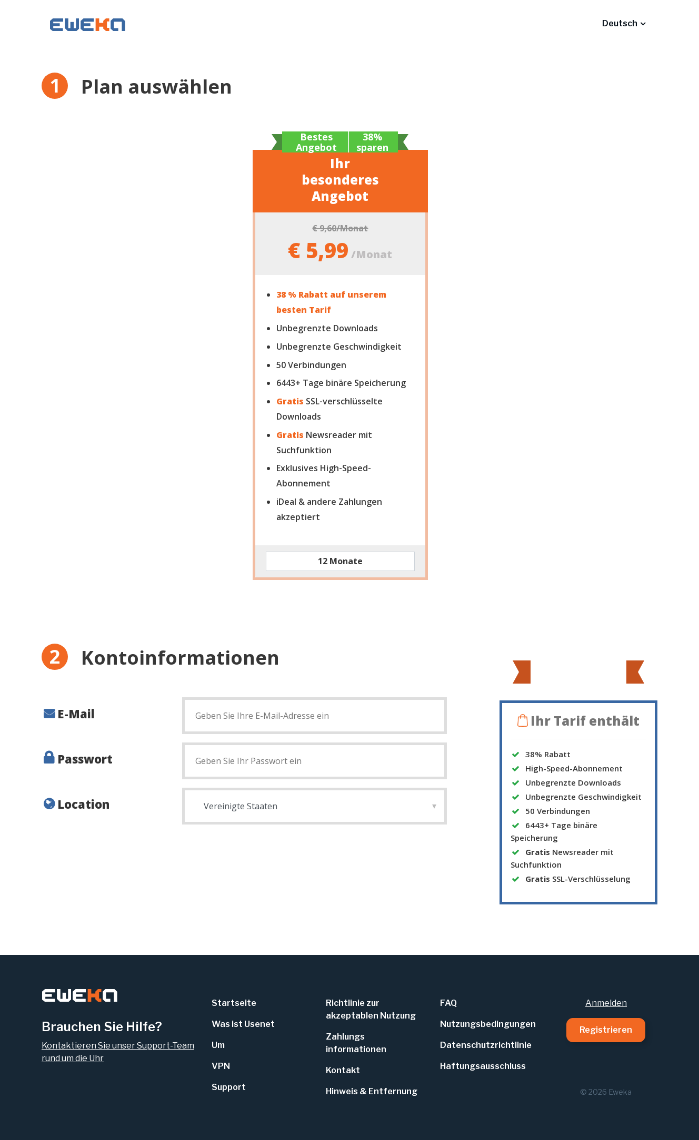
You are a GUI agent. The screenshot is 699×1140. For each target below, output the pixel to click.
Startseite (234, 1003)
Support (229, 1087)
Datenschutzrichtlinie (486, 1045)
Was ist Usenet (243, 1024)
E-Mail (76, 713)
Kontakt (343, 1070)
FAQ (448, 1003)
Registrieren (606, 1030)
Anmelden (606, 1003)
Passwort (85, 759)
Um (218, 1045)
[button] (624, 23)
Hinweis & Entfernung (371, 1091)
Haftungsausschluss (483, 1066)
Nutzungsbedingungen (488, 1024)
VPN (221, 1066)
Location (83, 804)
